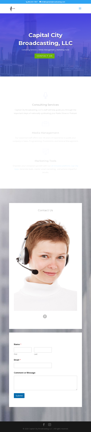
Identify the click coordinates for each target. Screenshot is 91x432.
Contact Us (44, 56)
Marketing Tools (45, 161)
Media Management (45, 133)
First (15, 354)
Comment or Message (24, 373)
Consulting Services (45, 105)
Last (35, 354)
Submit (19, 395)
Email (17, 360)
